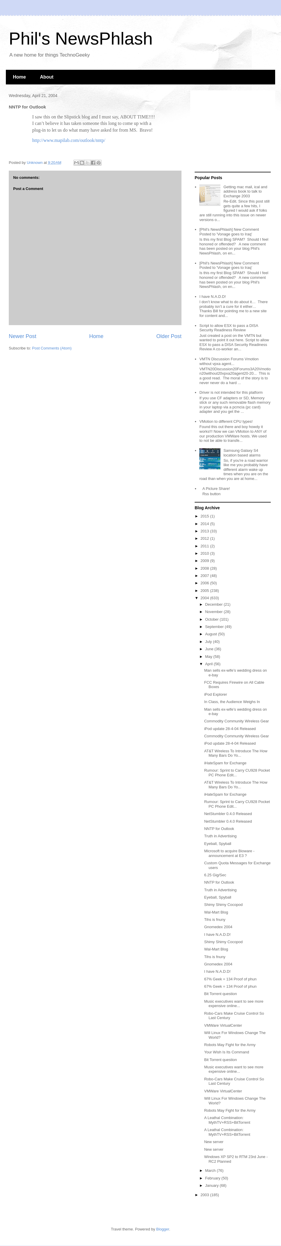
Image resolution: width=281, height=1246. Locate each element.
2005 (205, 590)
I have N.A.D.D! (212, 296)
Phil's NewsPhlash (81, 38)
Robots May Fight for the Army (230, 1045)
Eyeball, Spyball (217, 843)
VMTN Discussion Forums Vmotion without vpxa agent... (228, 361)
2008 (205, 568)
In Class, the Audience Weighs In (232, 702)
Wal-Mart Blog (216, 912)
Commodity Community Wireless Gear (236, 721)
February (213, 1178)
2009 (205, 561)
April (209, 664)
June (210, 649)
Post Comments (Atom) (52, 348)
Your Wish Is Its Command (226, 1052)
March (211, 1170)
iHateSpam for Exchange (225, 763)
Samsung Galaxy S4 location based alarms (241, 452)
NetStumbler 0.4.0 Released (228, 814)
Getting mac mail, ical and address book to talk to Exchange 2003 (245, 191)
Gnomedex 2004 (218, 927)
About (46, 76)
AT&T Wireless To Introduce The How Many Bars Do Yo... (235, 753)
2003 (205, 1195)
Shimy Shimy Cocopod (223, 904)
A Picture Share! (216, 488)
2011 (205, 546)
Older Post (168, 336)
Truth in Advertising (220, 836)
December (214, 604)
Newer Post (22, 336)
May (209, 656)
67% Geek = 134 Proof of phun (230, 979)
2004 (205, 598)
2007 (205, 575)
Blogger (162, 1229)
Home (19, 76)
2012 (205, 538)
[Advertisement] (231, 131)
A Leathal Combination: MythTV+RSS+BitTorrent (227, 1120)
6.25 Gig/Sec (215, 875)
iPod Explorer (215, 694)
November (214, 612)
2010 (205, 553)
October (212, 619)
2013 (205, 531)
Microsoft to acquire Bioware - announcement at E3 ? (229, 853)
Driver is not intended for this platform (231, 392)
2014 (205, 524)
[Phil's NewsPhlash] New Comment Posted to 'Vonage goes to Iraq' (229, 231)
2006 (205, 583)
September (215, 626)
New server (213, 1142)
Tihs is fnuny (214, 919)
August (211, 634)
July (209, 641)
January (212, 1185)
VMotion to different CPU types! (226, 421)
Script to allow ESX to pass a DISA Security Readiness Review (228, 327)
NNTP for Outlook (219, 828)
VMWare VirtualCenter (223, 1025)
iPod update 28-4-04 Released (230, 728)
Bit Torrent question (220, 994)
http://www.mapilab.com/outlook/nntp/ (68, 140)
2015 (205, 516)
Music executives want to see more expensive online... (233, 1003)
